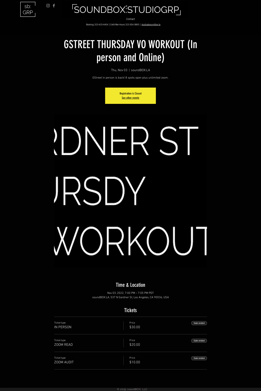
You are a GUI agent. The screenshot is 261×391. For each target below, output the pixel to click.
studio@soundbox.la (151, 24)
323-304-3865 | (132, 24)
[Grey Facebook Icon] (53, 5)
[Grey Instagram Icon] (48, 5)
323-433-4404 (101, 24)
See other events (130, 98)
